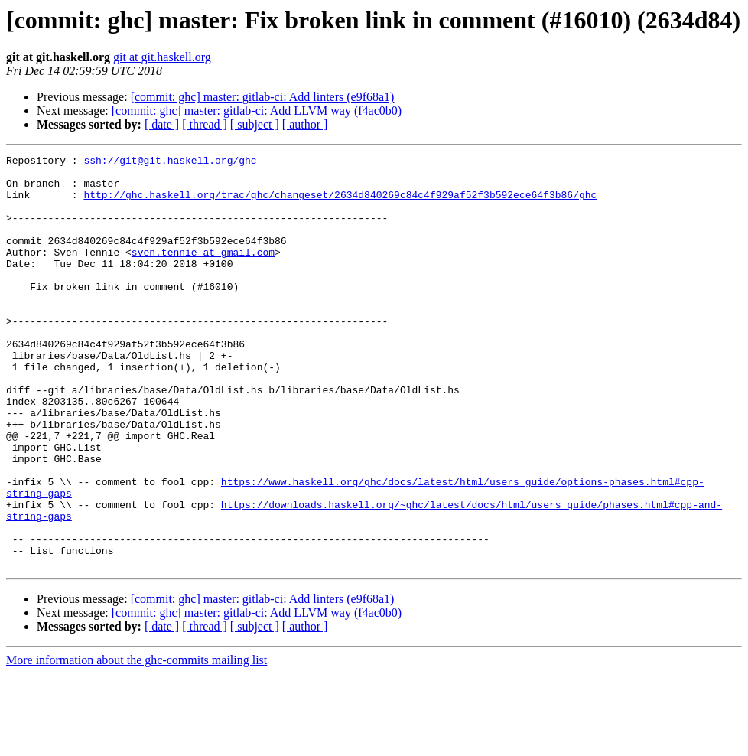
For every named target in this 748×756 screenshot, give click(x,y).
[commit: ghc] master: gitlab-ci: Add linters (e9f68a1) (263, 96)
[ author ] (305, 124)
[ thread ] (204, 124)
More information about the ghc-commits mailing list (136, 742)
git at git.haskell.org (162, 57)
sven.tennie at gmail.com (203, 272)
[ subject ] (254, 124)
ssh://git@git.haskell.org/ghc (169, 162)
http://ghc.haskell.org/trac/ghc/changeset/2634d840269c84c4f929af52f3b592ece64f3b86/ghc (340, 203)
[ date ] (162, 124)
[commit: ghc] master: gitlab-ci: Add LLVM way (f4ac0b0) (257, 110)
